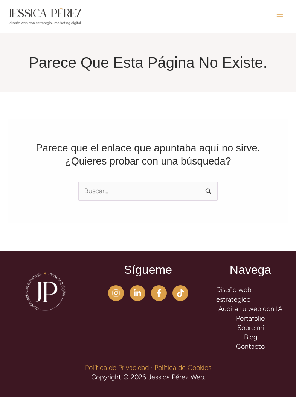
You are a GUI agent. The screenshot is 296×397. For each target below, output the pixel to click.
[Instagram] (116, 293)
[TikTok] (180, 293)
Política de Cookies (182, 367)
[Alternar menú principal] (279, 16)
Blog (250, 337)
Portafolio (250, 318)
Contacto (250, 346)
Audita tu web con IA (250, 309)
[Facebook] (159, 293)
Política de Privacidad (117, 367)
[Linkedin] (137, 293)
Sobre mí (250, 328)
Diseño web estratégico (233, 294)
